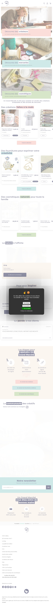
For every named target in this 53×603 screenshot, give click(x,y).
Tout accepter (26, 308)
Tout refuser (26, 303)
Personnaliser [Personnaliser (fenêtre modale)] (26, 305)
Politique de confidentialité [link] (26, 310)
